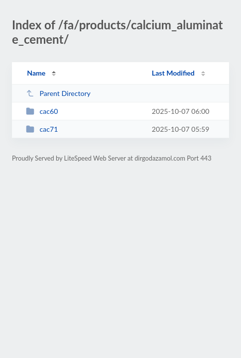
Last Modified (173, 73)
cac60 (42, 111)
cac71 (42, 129)
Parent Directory (58, 93)
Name (36, 73)
